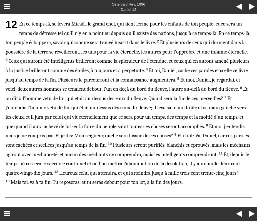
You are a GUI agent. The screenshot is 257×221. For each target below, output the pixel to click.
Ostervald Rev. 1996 (128, 4)
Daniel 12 (128, 9)
